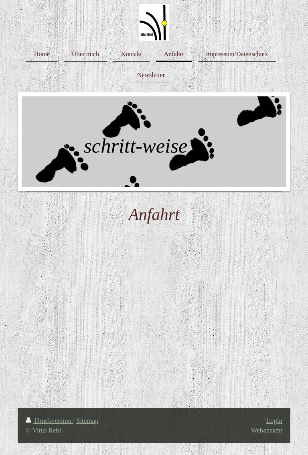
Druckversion (49, 420)
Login (274, 420)
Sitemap (87, 420)
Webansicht (266, 430)
